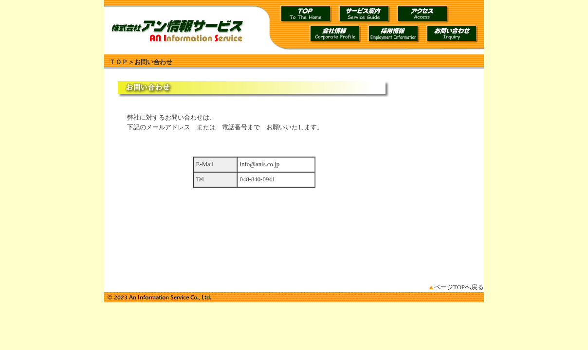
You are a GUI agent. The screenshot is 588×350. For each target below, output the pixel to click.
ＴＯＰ (118, 62)
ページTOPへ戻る (456, 287)
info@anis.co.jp (259, 164)
